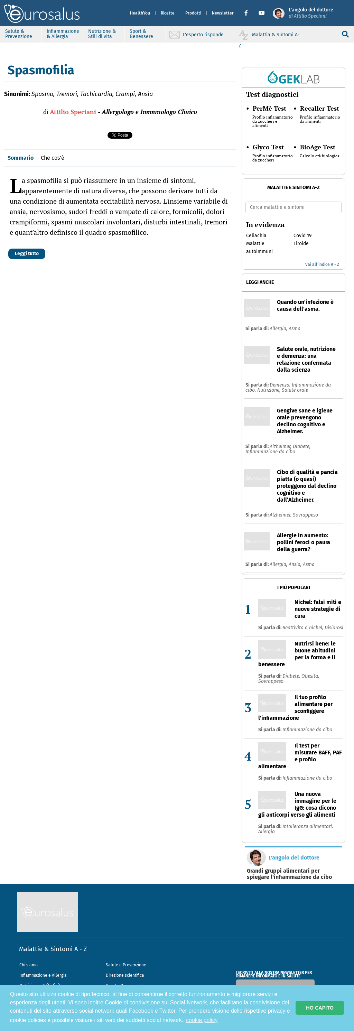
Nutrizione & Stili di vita (102, 33)
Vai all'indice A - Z (322, 264)
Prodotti (193, 13)
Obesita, (310, 676)
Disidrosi (334, 628)
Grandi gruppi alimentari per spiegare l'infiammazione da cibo (289, 874)
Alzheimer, (281, 446)
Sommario (21, 158)
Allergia (266, 832)
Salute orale (295, 390)
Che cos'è (52, 158)
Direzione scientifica (125, 975)
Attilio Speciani (73, 112)
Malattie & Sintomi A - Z (53, 949)
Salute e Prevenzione (126, 965)
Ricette (168, 13)
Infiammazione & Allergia (63, 33)
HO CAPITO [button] (320, 1008)
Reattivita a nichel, (303, 628)
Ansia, (296, 564)
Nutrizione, (269, 390)
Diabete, (301, 446)
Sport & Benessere (141, 33)
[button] (248, 13)
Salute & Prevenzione (18, 33)
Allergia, (279, 329)
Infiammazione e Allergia (43, 975)
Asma (294, 329)
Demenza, (281, 385)
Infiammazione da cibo (270, 452)
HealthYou (140, 13)
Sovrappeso (305, 515)
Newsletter (223, 13)
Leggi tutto (27, 254)
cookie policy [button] (202, 1020)
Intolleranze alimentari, (307, 826)
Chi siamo (28, 965)
